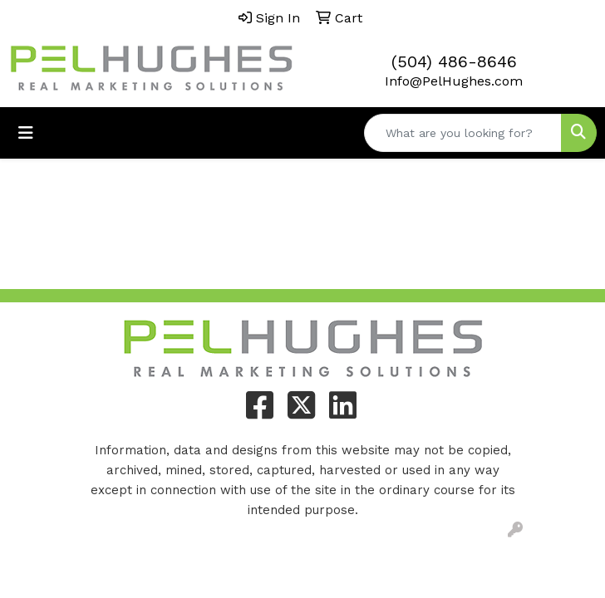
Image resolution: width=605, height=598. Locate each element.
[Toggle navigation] (25, 133)
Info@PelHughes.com (454, 81)
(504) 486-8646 (454, 61)
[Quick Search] (463, 133)
